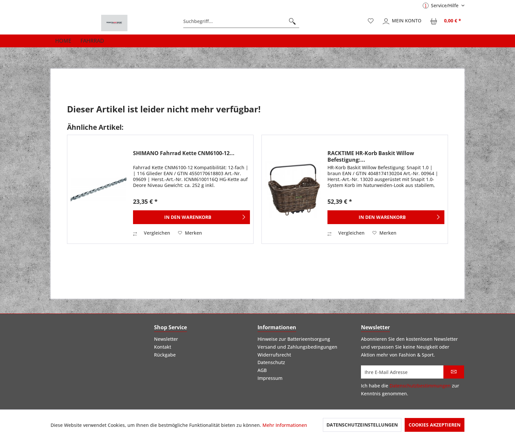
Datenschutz (271, 362)
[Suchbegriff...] (241, 21)
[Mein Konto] (402, 21)
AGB (262, 370)
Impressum (270, 378)
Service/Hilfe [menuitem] (441, 5)
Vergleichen (151, 233)
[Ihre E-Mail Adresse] (402, 372)
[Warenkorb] (446, 21)
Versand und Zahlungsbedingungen (297, 347)
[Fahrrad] (92, 41)
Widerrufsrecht (274, 355)
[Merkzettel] (371, 21)
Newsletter (166, 339)
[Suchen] (292, 21)
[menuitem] (241, 21)
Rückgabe (165, 355)
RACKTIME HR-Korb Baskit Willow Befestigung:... (370, 156)
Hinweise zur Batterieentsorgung (294, 339)
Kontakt (162, 347)
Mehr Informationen (284, 425)
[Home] (63, 41)
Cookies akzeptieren (434, 425)
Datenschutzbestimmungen (420, 385)
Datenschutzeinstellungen (362, 425)
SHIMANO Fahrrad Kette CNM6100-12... (184, 153)
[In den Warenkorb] (191, 217)
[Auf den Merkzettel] (190, 233)
